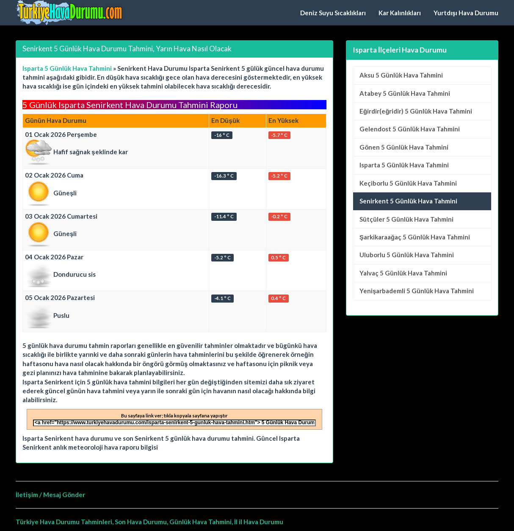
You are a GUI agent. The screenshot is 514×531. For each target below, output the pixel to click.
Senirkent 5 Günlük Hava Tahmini (408, 201)
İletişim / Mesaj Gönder (50, 494)
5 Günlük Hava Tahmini (401, 75)
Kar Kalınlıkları (400, 13)
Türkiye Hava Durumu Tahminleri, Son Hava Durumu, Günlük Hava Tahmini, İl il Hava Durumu (149, 521)
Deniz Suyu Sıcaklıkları (333, 13)
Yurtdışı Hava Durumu (466, 13)
